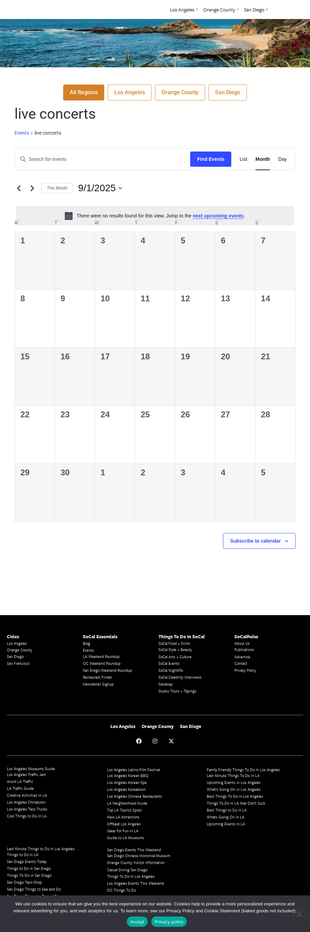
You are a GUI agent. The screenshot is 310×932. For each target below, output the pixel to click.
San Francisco (18, 663)
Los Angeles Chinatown (26, 802)
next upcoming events (218, 216)
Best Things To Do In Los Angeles (235, 796)
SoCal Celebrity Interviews (180, 677)
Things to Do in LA (22, 854)
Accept (137, 921)
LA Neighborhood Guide (127, 803)
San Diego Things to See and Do (34, 889)
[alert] (155, 215)
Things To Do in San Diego (29, 875)
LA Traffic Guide (20, 788)
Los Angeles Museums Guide (31, 768)
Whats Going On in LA (225, 817)
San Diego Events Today (27, 861)
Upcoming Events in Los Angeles (234, 782)
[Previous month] (18, 188)
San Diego (256, 9)
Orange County (221, 9)
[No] (299, 913)
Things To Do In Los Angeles (131, 876)
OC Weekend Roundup (101, 663)
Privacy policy (169, 921)
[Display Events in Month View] (262, 159)
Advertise (242, 657)
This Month (57, 188)
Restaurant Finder (97, 677)
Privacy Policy (245, 670)
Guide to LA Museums (125, 838)
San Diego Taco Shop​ (24, 882)
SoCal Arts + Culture (175, 657)
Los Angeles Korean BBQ (127, 775)
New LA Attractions (123, 817)
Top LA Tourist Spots (124, 810)
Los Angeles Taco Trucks (27, 809)
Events (21, 133)
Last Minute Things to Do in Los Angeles (41, 849)
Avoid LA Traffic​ (20, 781)
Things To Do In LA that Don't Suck (236, 803)
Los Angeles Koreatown (126, 789)
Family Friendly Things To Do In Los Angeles (243, 770)
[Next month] (32, 188)
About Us (242, 643)
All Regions (84, 92)
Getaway (165, 684)
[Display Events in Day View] (282, 159)
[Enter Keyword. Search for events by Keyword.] (102, 159)
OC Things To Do (121, 890)
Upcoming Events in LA (226, 824)
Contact (240, 663)
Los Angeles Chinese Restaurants (134, 796)
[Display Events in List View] (243, 159)
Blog (86, 643)
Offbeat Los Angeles (124, 824)
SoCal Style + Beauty (175, 649)
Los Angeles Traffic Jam (26, 774)
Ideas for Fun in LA (122, 831)
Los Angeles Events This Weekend (135, 883)
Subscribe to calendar (255, 541)
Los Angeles (184, 9)
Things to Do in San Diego (29, 868)
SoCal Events (169, 663)
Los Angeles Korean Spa (126, 782)
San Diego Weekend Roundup (107, 670)
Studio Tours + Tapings (177, 691)
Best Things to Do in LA (227, 810)
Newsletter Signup (98, 684)
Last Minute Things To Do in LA (233, 775)
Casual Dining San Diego (127, 870)
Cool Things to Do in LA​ (27, 816)
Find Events (210, 159)
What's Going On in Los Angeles (234, 789)
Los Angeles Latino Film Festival (133, 770)
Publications (244, 649)
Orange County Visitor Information (136, 862)
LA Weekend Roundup (101, 656)
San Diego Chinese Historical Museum (138, 855)
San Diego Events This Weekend (134, 850)
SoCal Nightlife (170, 670)
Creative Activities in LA (27, 795)
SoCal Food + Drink (174, 643)
